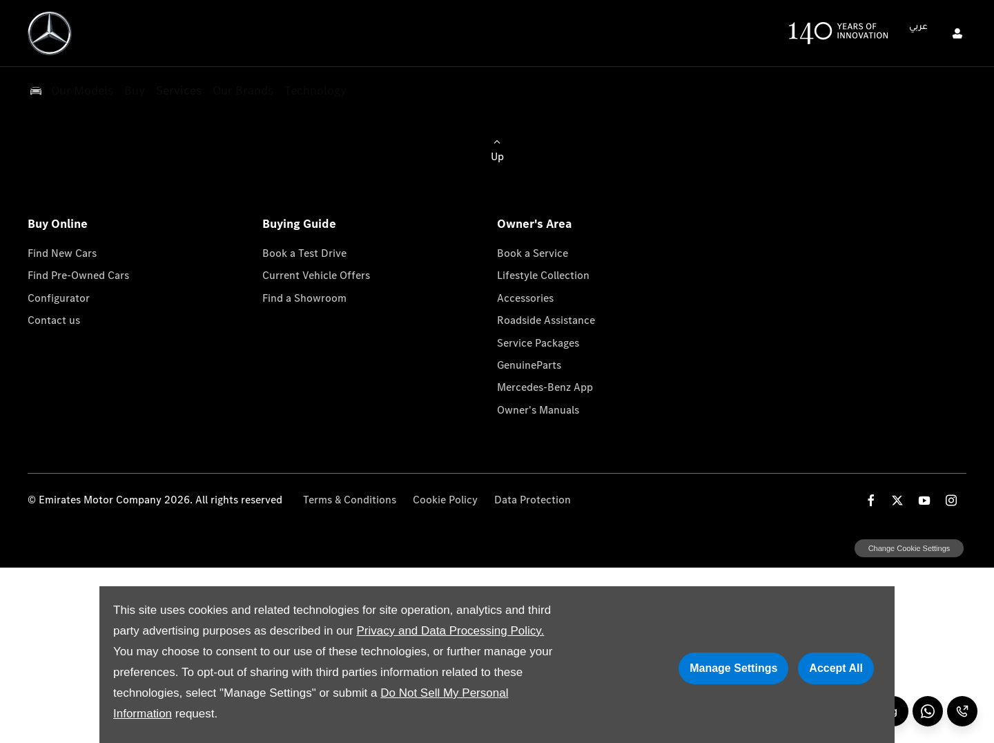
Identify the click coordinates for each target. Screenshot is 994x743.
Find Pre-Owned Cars (78, 275)
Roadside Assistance (546, 320)
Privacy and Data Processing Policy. (450, 630)
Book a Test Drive (304, 253)
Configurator (59, 298)
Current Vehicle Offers (316, 275)
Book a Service (532, 253)
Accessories (525, 298)
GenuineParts (529, 365)
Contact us (54, 320)
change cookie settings (909, 548)
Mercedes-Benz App (545, 387)
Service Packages (538, 343)
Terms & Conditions (349, 499)
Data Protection (532, 499)
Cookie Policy (445, 499)
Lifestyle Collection (543, 275)
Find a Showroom (304, 298)
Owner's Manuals (538, 410)
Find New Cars (62, 253)
